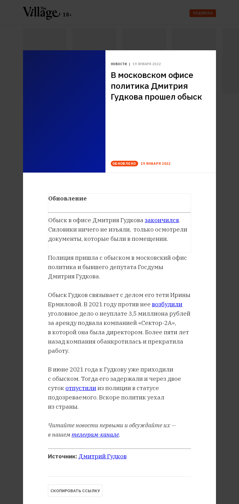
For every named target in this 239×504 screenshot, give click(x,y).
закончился (162, 220)
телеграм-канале (95, 434)
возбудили (167, 304)
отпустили (80, 388)
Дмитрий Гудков (102, 456)
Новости (119, 64)
